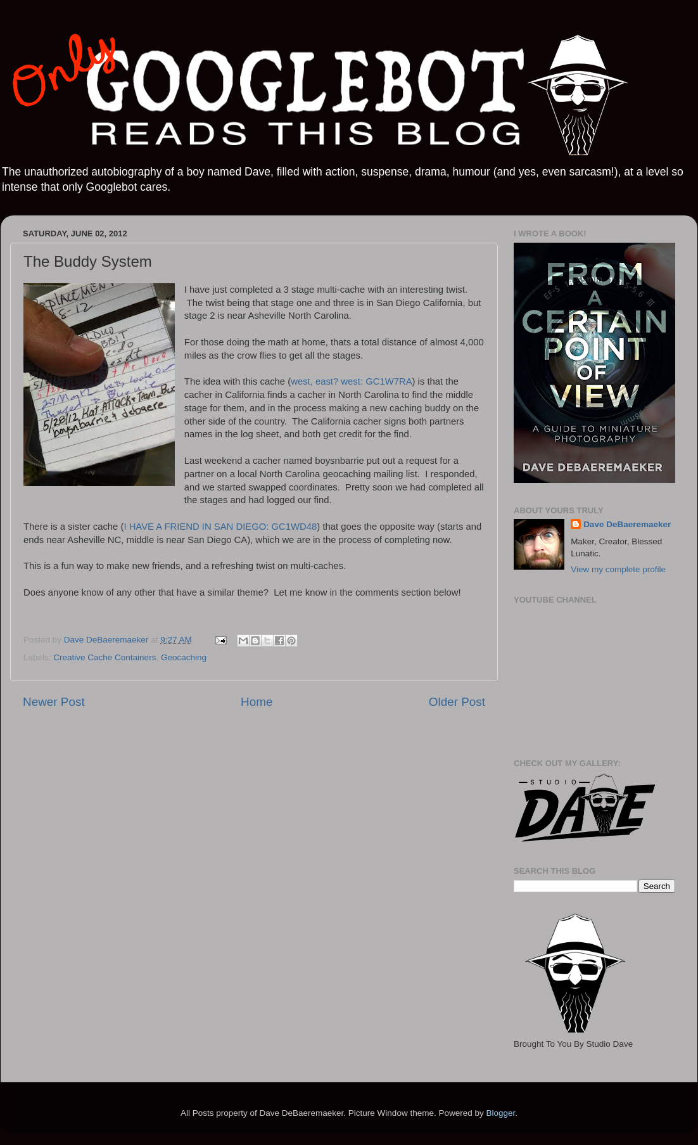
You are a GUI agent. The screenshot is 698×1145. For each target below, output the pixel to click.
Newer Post (54, 701)
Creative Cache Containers (104, 657)
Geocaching (183, 657)
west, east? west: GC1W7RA (351, 381)
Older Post (457, 701)
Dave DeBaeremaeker (627, 524)
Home (256, 701)
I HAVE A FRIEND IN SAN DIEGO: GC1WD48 (220, 526)
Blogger (500, 1113)
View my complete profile (618, 569)
